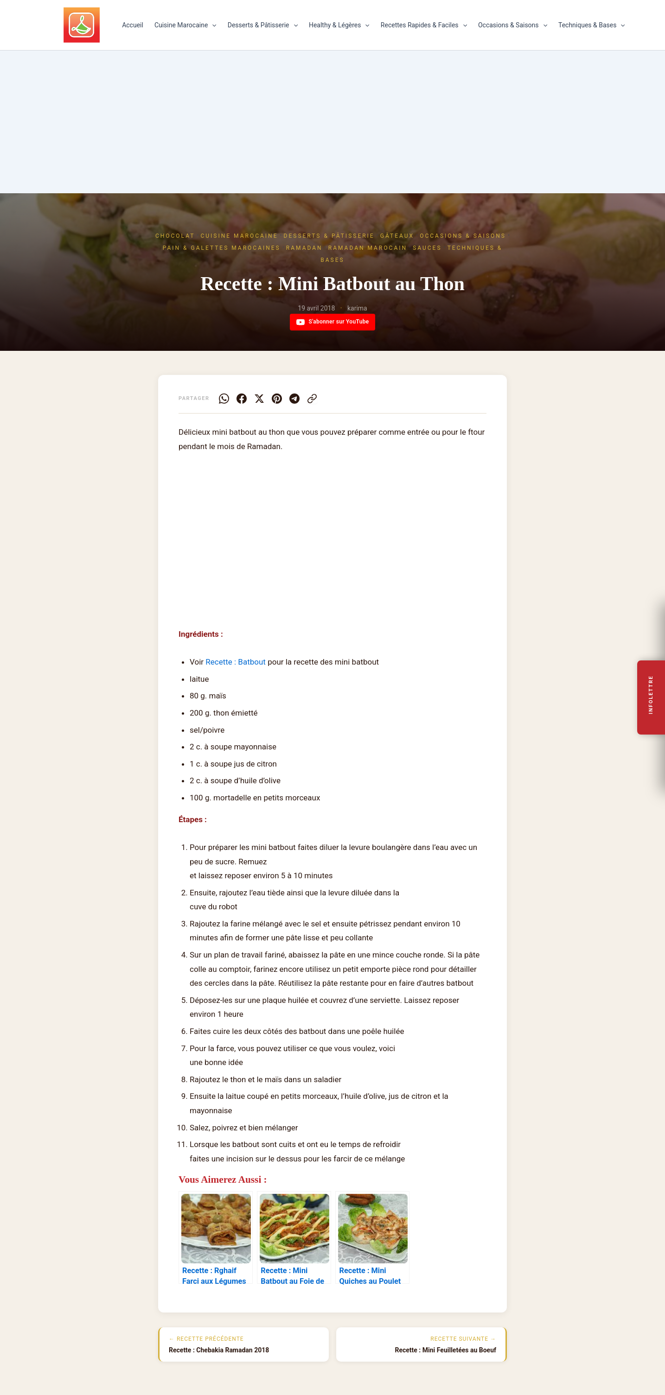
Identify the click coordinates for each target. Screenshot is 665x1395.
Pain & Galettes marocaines (222, 248)
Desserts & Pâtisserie (263, 25)
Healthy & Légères (339, 25)
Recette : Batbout (235, 661)
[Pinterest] (277, 398)
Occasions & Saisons (512, 25)
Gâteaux (397, 236)
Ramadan (304, 248)
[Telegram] (294, 398)
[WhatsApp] (224, 398)
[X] (259, 398)
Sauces (427, 248)
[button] (212, 25)
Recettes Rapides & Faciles (424, 25)
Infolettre (651, 695)
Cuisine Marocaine (185, 25)
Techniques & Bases (591, 25)
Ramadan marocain (367, 248)
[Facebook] (242, 398)
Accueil (132, 25)
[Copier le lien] (312, 398)
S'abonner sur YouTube (332, 322)
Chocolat (175, 236)
